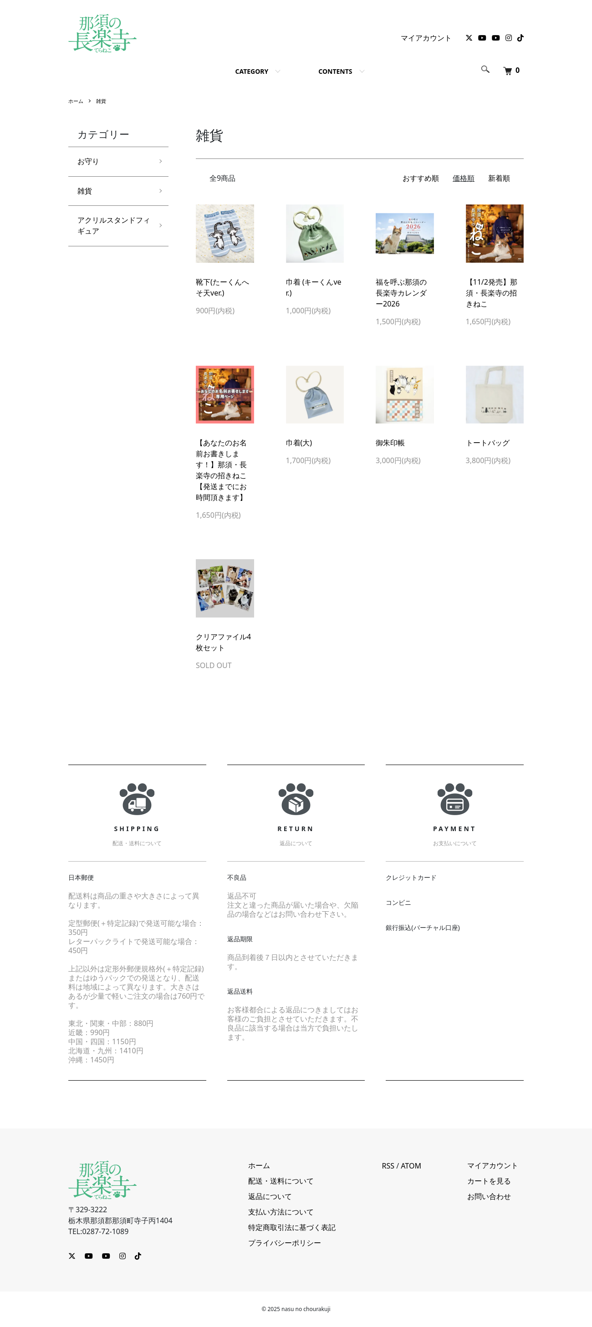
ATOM (421, 1166)
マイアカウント (426, 38)
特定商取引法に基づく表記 (307, 1228)
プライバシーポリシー (300, 1243)
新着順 (499, 178)
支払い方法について (296, 1212)
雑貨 (102, 101)
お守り (89, 162)
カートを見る (494, 1181)
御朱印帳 (390, 443)
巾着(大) (299, 443)
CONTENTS (335, 71)
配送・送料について (296, 1181)
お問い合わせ (494, 1197)
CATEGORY (251, 71)
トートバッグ (488, 443)
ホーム (76, 101)
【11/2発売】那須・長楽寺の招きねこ (491, 293)
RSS (398, 1166)
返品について (285, 1197)
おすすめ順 (421, 178)
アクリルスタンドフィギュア (110, 230)
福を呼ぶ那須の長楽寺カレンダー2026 (401, 293)
